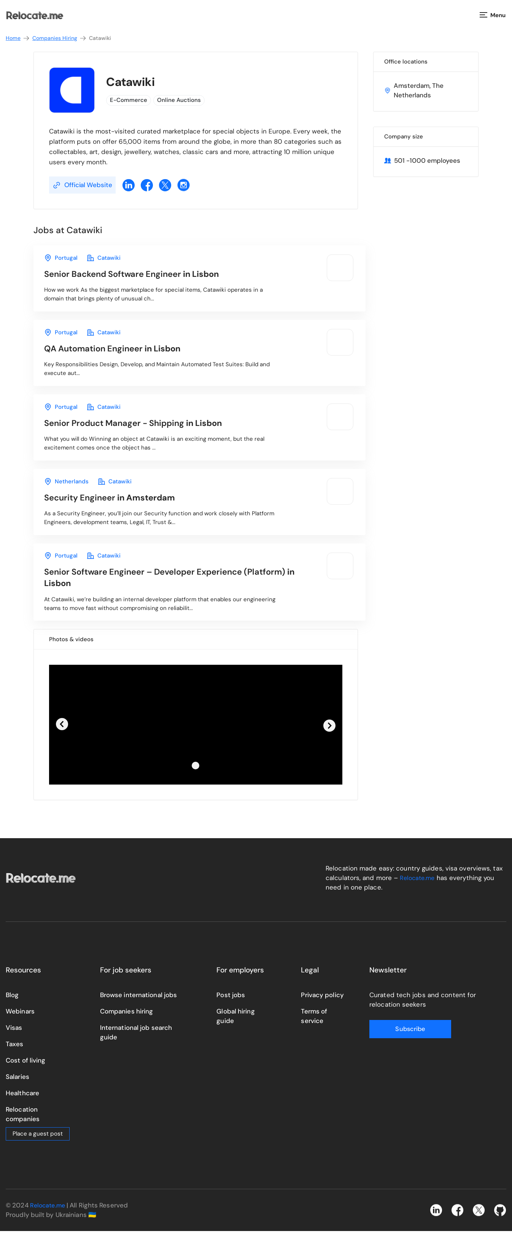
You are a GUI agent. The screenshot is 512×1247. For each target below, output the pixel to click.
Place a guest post (38, 1149)
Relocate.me (418, 893)
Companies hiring (126, 1027)
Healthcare (22, 1108)
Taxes (15, 1059)
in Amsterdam (114, 507)
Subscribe (399, 1044)
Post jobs (230, 1010)
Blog (12, 1010)
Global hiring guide (235, 1031)
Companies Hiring (59, 38)
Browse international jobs (138, 1010)
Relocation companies (23, 1130)
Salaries (17, 1092)
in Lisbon (138, 275)
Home (18, 38)
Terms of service (314, 1031)
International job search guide (136, 1048)
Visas (14, 1043)
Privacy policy (322, 1010)
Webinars (20, 1027)
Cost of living (25, 1076)
